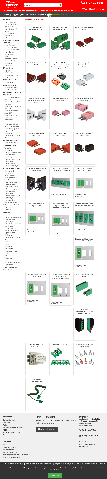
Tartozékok (8, 148)
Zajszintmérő (9, 265)
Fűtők (6, 256)
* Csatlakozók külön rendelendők (84, 182)
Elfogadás (54, 475)
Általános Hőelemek (11, 24)
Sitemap (6, 435)
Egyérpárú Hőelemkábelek (10, 72)
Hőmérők (8, 56)
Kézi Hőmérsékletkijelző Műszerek (12, 99)
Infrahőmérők (9, 54)
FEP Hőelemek (9, 33)
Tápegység (8, 244)
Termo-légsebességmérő (13, 262)
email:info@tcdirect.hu (94, 9)
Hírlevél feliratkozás (47, 429)
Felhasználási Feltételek (11, 432)
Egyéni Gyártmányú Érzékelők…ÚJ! (10, 268)
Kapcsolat (42, 15)
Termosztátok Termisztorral (9, 121)
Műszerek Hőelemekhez (11, 457)
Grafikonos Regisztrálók (12, 129)
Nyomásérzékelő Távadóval (10, 179)
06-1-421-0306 (89, 430)
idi (58, 470)
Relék (6, 242)
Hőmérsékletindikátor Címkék (12, 252)
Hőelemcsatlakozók (11, 88)
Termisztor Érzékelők (11, 59)
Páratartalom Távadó (11, 182)
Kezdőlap (7, 15)
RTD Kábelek (9, 82)
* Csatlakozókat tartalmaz (60, 181)
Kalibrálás (8, 38)
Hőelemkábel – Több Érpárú (11, 76)
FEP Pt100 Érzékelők (12, 50)
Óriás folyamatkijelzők (12, 126)
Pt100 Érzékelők (10, 45)
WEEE (5, 430)
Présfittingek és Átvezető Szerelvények (17, 455)
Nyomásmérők (9, 171)
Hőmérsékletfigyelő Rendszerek (11, 116)
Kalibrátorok (9, 207)
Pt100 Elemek (9, 52)
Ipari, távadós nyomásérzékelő (10, 174)
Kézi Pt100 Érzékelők (12, 47)
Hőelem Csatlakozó (10, 452)
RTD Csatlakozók (10, 90)
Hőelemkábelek (8, 450)
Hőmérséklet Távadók (12, 61)
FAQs (5, 425)
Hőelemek (6, 445)
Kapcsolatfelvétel (9, 420)
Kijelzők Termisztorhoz (12, 124)
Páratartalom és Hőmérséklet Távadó (11, 186)
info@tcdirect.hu (90, 435)
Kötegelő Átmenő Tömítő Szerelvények (13, 160)
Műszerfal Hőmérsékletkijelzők (11, 110)
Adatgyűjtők (8, 113)
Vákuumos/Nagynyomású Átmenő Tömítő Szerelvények (13, 155)
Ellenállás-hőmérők (9, 447)
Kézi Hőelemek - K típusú (11, 30)
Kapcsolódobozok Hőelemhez (10, 132)
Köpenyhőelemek (10, 22)
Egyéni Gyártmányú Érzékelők (24, 15)
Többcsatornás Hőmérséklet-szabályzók (13, 105)
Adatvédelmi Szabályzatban (13, 427)
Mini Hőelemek (9, 27)
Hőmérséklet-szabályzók (13, 102)
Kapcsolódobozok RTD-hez (12, 136)
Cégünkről (6, 422)
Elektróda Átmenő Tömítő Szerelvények (12, 165)
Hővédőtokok (9, 36)
